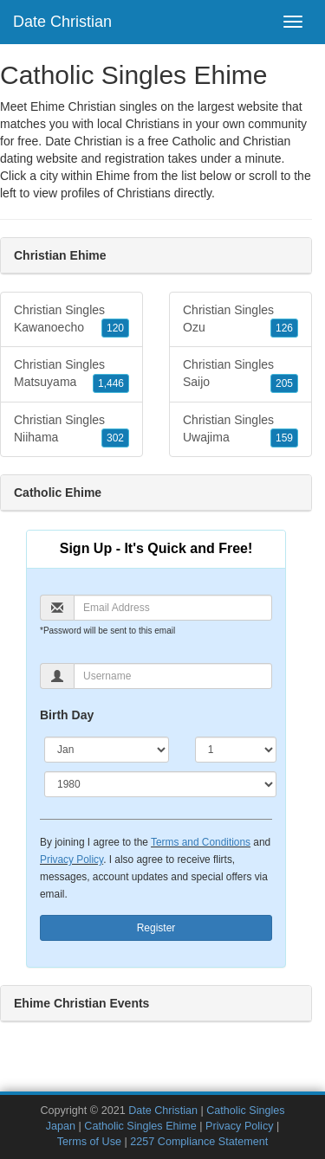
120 (115, 328)
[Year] (160, 784)
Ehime (112, 176)
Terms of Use (89, 1142)
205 (284, 383)
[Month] (106, 750)
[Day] (235, 750)
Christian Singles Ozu (240, 320)
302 (115, 438)
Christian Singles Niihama (71, 430)
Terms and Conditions (200, 842)
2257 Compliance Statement (199, 1142)
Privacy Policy (71, 859)
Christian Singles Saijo (240, 374)
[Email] (173, 608)
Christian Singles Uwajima (240, 430)
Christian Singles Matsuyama (71, 374)
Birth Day (67, 715)
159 (284, 438)
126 (284, 328)
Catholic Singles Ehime (140, 1126)
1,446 (111, 383)
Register (156, 928)
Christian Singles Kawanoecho (71, 320)
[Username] (173, 676)
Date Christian (62, 21)
